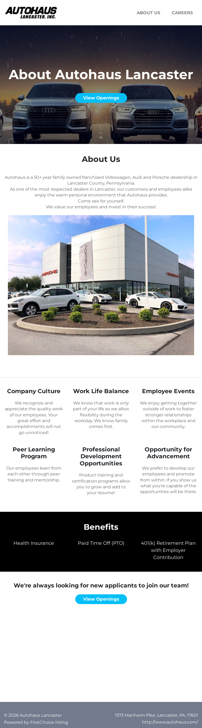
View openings (101, 97)
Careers (182, 12)
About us (148, 12)
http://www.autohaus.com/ (170, 722)
